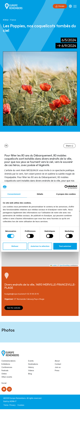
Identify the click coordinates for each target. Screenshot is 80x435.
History (31, 393)
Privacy (12, 431)
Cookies (20, 431)
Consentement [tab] (14, 194)
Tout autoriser (65, 246)
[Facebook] (3, 415)
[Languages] (70, 6)
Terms (5, 431)
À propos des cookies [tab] (66, 194)
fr (6, 146)
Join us (58, 393)
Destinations (33, 390)
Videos (31, 396)
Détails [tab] (40, 194)
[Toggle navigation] (75, 6)
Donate (59, 6)
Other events (6, 403)
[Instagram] (9, 415)
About (57, 387)
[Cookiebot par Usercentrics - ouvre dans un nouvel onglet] (66, 187)
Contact (58, 390)
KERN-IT (13, 427)
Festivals (4, 396)
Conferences (6, 393)
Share (69, 146)
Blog (30, 399)
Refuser (14, 246)
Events (31, 387)
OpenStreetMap (64, 265)
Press (57, 396)
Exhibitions (5, 390)
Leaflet (53, 265)
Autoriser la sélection (40, 246)
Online (4, 399)
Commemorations (8, 387)
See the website (13, 308)
